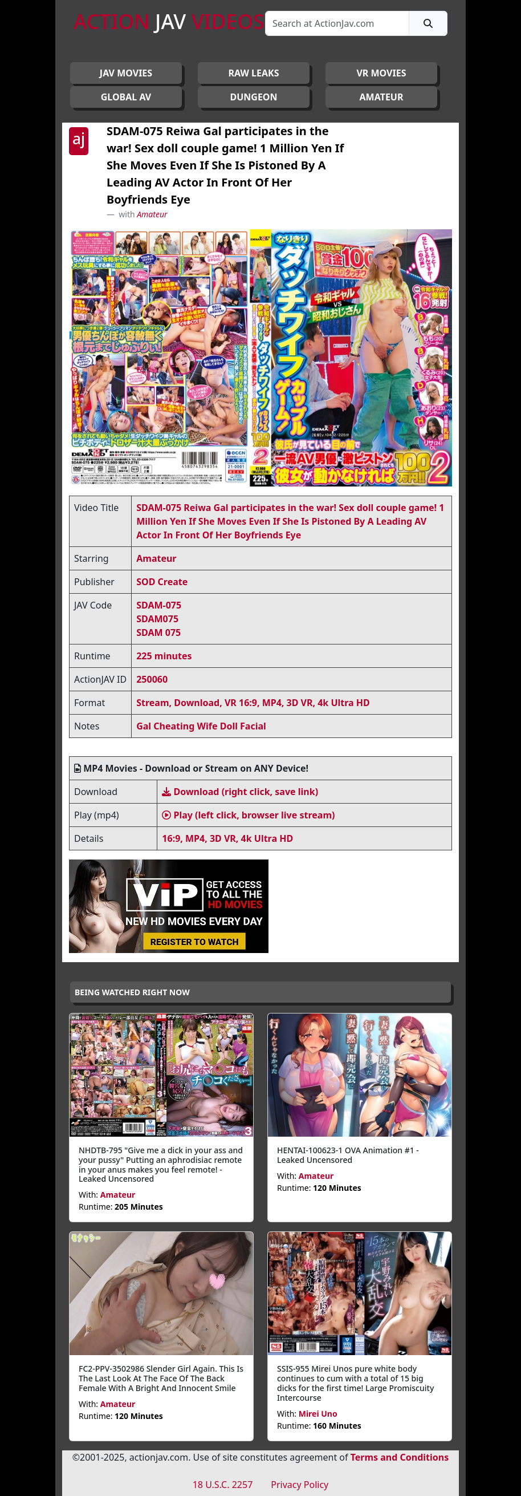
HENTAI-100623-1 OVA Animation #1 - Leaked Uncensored (348, 1155)
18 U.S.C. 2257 (223, 1484)
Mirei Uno (318, 1413)
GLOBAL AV (126, 97)
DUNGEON (253, 97)
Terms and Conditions (400, 1457)
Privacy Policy (299, 1484)
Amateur (152, 214)
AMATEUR (382, 97)
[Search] (337, 23)
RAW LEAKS (254, 73)
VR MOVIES (381, 73)
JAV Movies (126, 73)
